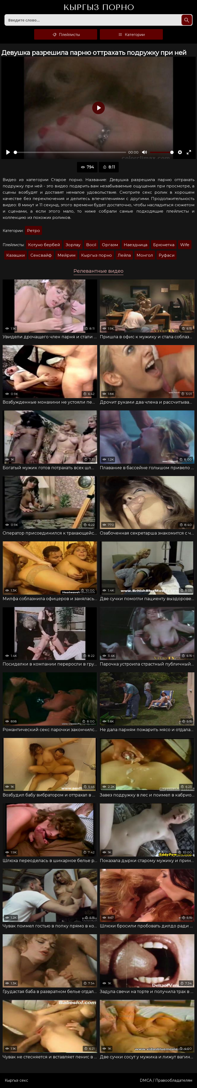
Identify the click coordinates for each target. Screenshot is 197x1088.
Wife (184, 244)
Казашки (15, 255)
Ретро (33, 230)
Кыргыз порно (96, 255)
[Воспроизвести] (8, 152)
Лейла (124, 255)
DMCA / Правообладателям (166, 1080)
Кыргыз (98, 8)
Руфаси (166, 255)
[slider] (70, 152)
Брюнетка (163, 244)
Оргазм (110, 244)
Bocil (91, 244)
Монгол (145, 255)
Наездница (135, 244)
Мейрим (66, 255)
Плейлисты (66, 34)
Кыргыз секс (16, 1080)
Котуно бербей (44, 244)
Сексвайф (41, 255)
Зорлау (73, 244)
